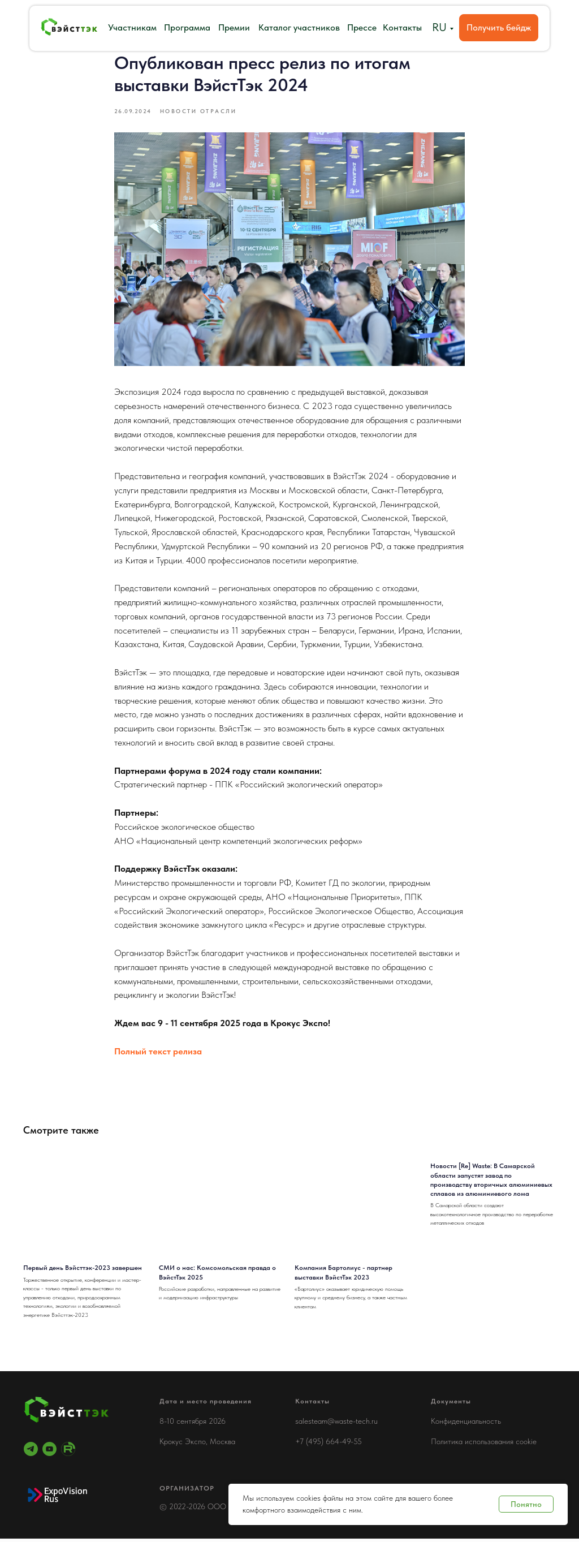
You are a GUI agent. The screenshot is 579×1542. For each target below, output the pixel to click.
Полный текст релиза (158, 1053)
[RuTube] (68, 1452)
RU (439, 27)
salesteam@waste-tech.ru (336, 1424)
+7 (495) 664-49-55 (328, 1444)
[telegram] (31, 1452)
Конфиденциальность (466, 1424)
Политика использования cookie (484, 1444)
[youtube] (49, 1452)
